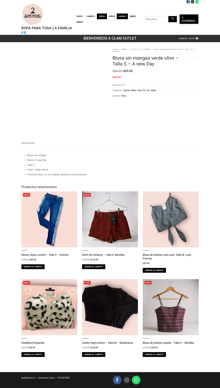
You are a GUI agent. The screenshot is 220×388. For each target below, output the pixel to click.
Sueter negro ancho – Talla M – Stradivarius (107, 342)
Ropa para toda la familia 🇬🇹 (46, 30)
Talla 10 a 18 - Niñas (140, 49)
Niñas (124, 49)
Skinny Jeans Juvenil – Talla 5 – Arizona (44, 254)
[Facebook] (188, 1)
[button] (33, 266)
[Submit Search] (172, 19)
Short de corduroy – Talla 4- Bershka (103, 254)
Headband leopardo (32, 342)
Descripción (28, 142)
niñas (123, 96)
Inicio (115, 49)
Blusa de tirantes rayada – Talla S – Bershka (168, 342)
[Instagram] (192, 1)
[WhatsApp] (197, 1)
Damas (127, 90)
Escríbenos (188, 19)
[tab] (28, 143)
